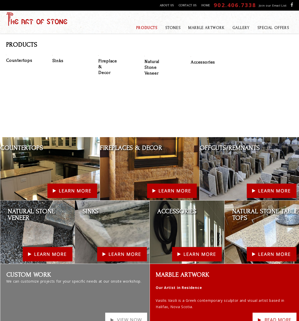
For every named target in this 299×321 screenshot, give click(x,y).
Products (242, 304)
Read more (277, 286)
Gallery (227, 304)
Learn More (10, 106)
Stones (214, 304)
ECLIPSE (268, 312)
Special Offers (195, 304)
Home (205, 5)
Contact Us (187, 5)
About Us (167, 5)
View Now (129, 286)
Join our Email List (273, 5)
